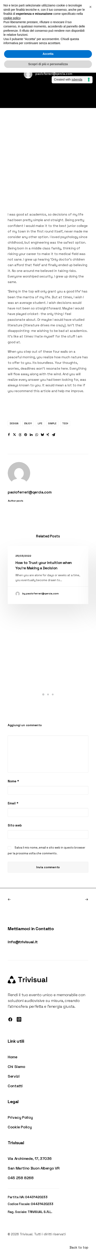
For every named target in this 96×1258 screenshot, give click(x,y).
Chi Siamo (16, 1066)
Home (12, 1056)
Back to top (79, 1247)
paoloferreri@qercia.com (53, 74)
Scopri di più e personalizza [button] (48, 64)
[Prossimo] (72, 899)
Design (14, 423)
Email (13, 803)
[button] (8, 434)
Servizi (14, 1076)
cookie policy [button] (11, 18)
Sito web (15, 825)
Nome (13, 781)
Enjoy (28, 423)
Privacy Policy (20, 1117)
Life (40, 423)
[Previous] (24, 899)
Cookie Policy (20, 1127)
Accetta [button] (48, 53)
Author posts (15, 500)
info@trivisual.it (23, 941)
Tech (65, 423)
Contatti (15, 1085)
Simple (52, 423)
